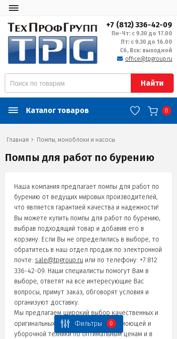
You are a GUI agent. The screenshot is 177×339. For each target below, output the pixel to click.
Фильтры (86, 324)
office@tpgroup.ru (148, 59)
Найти (152, 83)
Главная (18, 140)
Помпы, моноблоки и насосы (76, 140)
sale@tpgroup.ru (59, 260)
